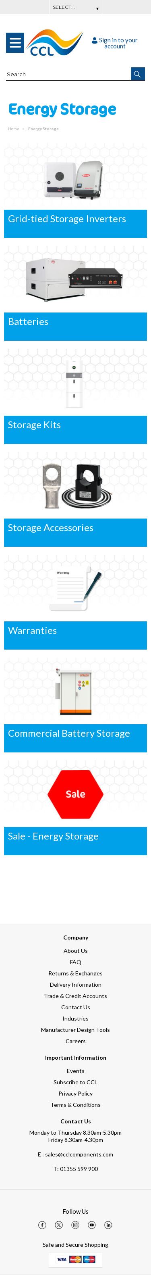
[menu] (15, 43)
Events (76, 1070)
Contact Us (75, 1007)
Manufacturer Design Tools (75, 1029)
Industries (75, 1018)
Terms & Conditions (75, 1104)
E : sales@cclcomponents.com (75, 1154)
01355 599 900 (76, 1168)
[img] (42, 1225)
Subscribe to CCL (75, 1082)
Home (14, 128)
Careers (76, 1041)
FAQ (75, 961)
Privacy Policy (75, 1093)
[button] (138, 73)
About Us (76, 950)
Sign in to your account (115, 43)
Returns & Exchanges (75, 973)
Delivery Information (75, 984)
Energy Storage (43, 128)
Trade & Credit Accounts (75, 995)
